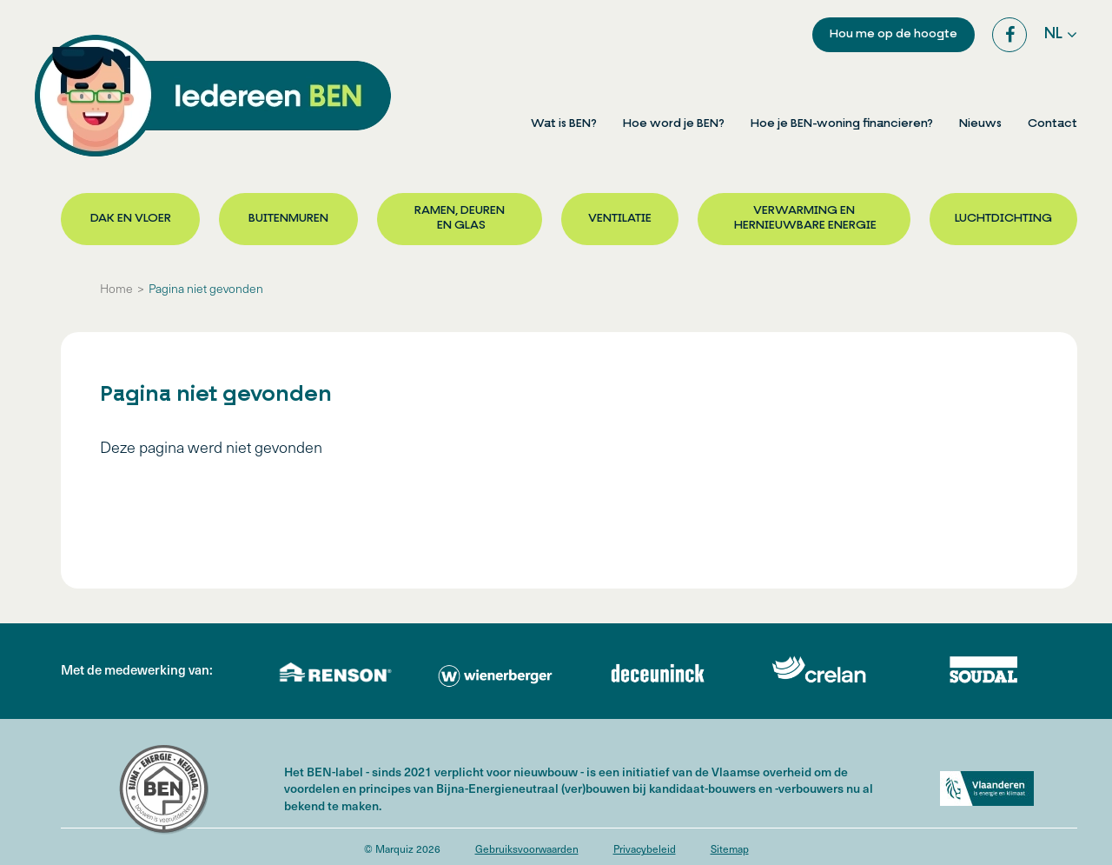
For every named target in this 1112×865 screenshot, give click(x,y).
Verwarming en (804, 219)
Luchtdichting (1003, 218)
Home (116, 288)
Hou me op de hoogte (893, 34)
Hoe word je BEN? (674, 123)
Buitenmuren (288, 218)
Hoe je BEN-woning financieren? (842, 123)
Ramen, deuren (459, 219)
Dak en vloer (130, 218)
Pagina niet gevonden (206, 288)
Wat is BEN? (564, 123)
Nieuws (980, 123)
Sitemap (730, 848)
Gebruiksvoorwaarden (527, 848)
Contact (1052, 123)
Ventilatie (620, 218)
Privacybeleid (644, 848)
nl (1053, 34)
